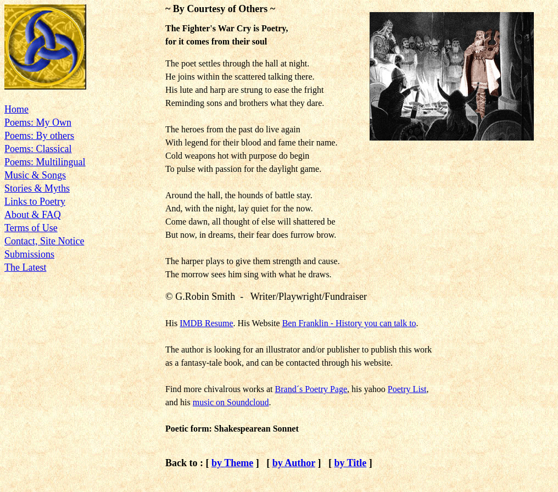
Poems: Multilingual (45, 161)
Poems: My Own (37, 122)
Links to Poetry (34, 201)
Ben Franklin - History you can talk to (349, 323)
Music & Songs (35, 175)
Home (16, 109)
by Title (350, 462)
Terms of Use (31, 227)
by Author (293, 462)
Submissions (29, 254)
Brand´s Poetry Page (311, 389)
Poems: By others (39, 135)
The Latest (25, 267)
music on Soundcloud (231, 402)
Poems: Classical (38, 148)
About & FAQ (32, 214)
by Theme (232, 462)
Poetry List (407, 389)
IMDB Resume (206, 323)
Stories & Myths (37, 188)
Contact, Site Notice (44, 241)
